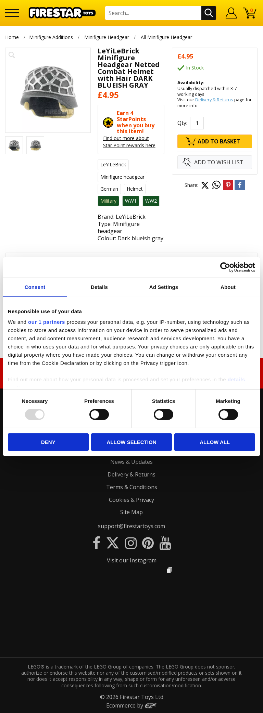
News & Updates (131, 462)
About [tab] (228, 287)
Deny (48, 442)
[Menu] (12, 13)
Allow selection (131, 442)
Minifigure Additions (51, 37)
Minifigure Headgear (106, 37)
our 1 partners (46, 322)
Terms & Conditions (131, 487)
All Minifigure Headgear (166, 37)
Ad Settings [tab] (163, 287)
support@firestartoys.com (131, 526)
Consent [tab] (35, 287)
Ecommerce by (131, 705)
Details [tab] (99, 287)
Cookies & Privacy (131, 500)
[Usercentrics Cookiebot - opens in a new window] (225, 267)
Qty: (182, 123)
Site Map (131, 512)
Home (12, 37)
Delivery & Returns (214, 100)
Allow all (215, 442)
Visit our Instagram (131, 560)
